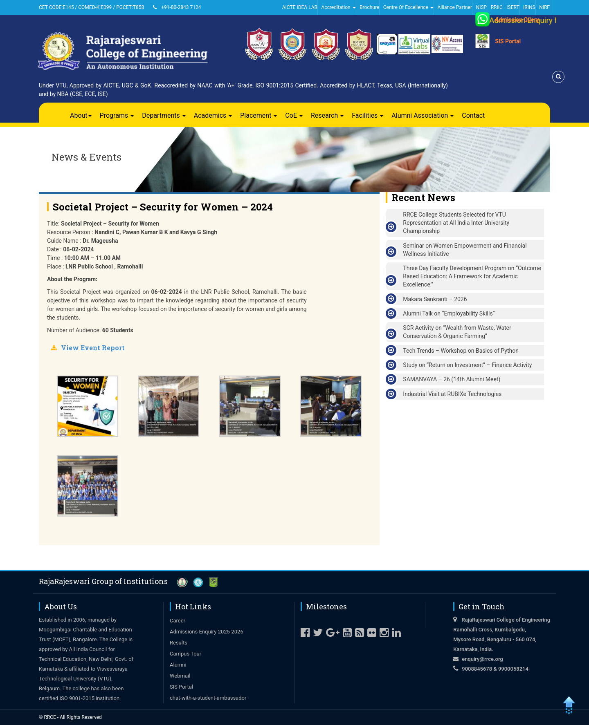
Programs (117, 115)
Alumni (178, 665)
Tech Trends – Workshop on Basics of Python (461, 350)
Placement (258, 115)
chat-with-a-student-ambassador (208, 698)
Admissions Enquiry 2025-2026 (206, 632)
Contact (473, 115)
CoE (294, 115)
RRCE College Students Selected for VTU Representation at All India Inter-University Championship (456, 222)
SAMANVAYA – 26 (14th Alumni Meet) (451, 379)
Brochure (369, 7)
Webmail (180, 676)
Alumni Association (422, 115)
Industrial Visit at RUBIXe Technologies (452, 394)
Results (178, 643)
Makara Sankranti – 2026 (435, 299)
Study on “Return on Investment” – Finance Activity (467, 365)
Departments (164, 115)
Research (327, 115)
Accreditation (338, 7)
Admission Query (517, 19)
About (81, 115)
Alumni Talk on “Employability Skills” (449, 313)
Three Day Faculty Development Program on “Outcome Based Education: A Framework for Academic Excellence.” (472, 276)
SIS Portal (508, 41)
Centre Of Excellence (408, 7)
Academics (213, 115)
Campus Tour (185, 654)
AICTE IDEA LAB (299, 7)
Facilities (367, 115)
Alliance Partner (454, 7)
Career (177, 621)
